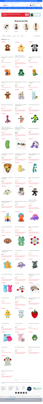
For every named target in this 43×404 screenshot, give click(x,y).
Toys (4, 10)
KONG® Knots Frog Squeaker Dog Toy (34, 128)
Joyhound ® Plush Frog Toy (18, 250)
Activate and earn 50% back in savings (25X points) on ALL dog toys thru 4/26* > (21, 0)
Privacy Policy (18, 396)
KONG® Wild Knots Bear (32, 201)
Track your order (11, 386)
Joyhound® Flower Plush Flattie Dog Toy (34, 250)
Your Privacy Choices (12, 397)
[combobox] (19, 5)
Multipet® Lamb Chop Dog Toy (19, 274)
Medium (16, 31)
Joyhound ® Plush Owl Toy (18, 323)
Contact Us (10, 389)
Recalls (10, 396)
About (17, 386)
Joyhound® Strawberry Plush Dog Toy (34, 323)
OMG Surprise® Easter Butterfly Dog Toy (7, 274)
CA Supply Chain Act (31, 396)
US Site (23, 386)
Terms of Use (14, 396)
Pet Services (3, 386)
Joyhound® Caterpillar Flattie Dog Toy (6, 226)
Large (26, 31)
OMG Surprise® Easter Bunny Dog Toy (34, 104)
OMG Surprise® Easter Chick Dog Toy (20, 177)
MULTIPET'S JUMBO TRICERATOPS (20, 226)
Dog (2, 10)
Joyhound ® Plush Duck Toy (5, 323)
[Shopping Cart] (41, 5)
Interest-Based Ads (24, 396)
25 (26, 379)
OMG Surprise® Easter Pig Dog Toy (20, 347)
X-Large (36, 31)
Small (6, 31)
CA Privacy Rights (37, 396)
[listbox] (21, 27)
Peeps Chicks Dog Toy (4, 347)
